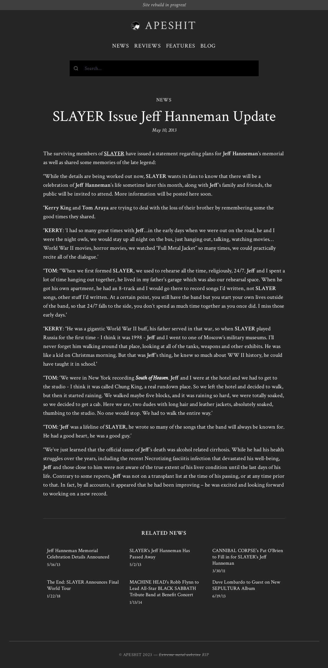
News (120, 45)
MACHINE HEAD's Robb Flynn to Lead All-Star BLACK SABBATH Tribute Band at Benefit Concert (164, 588)
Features (180, 45)
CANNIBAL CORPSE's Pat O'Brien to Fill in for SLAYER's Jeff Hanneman (247, 557)
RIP (205, 655)
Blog (208, 45)
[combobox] (164, 68)
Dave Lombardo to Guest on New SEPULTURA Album (246, 585)
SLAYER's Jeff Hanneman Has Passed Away (159, 553)
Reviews (147, 45)
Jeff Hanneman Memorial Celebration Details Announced (78, 553)
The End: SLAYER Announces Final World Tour (83, 585)
